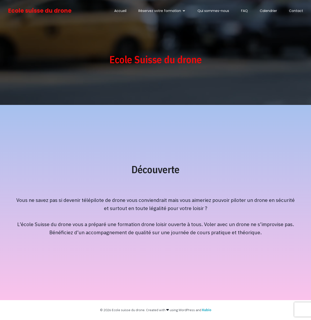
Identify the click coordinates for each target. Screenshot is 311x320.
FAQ (244, 10)
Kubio (206, 310)
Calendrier (268, 10)
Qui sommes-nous (213, 10)
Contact (296, 10)
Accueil (120, 10)
